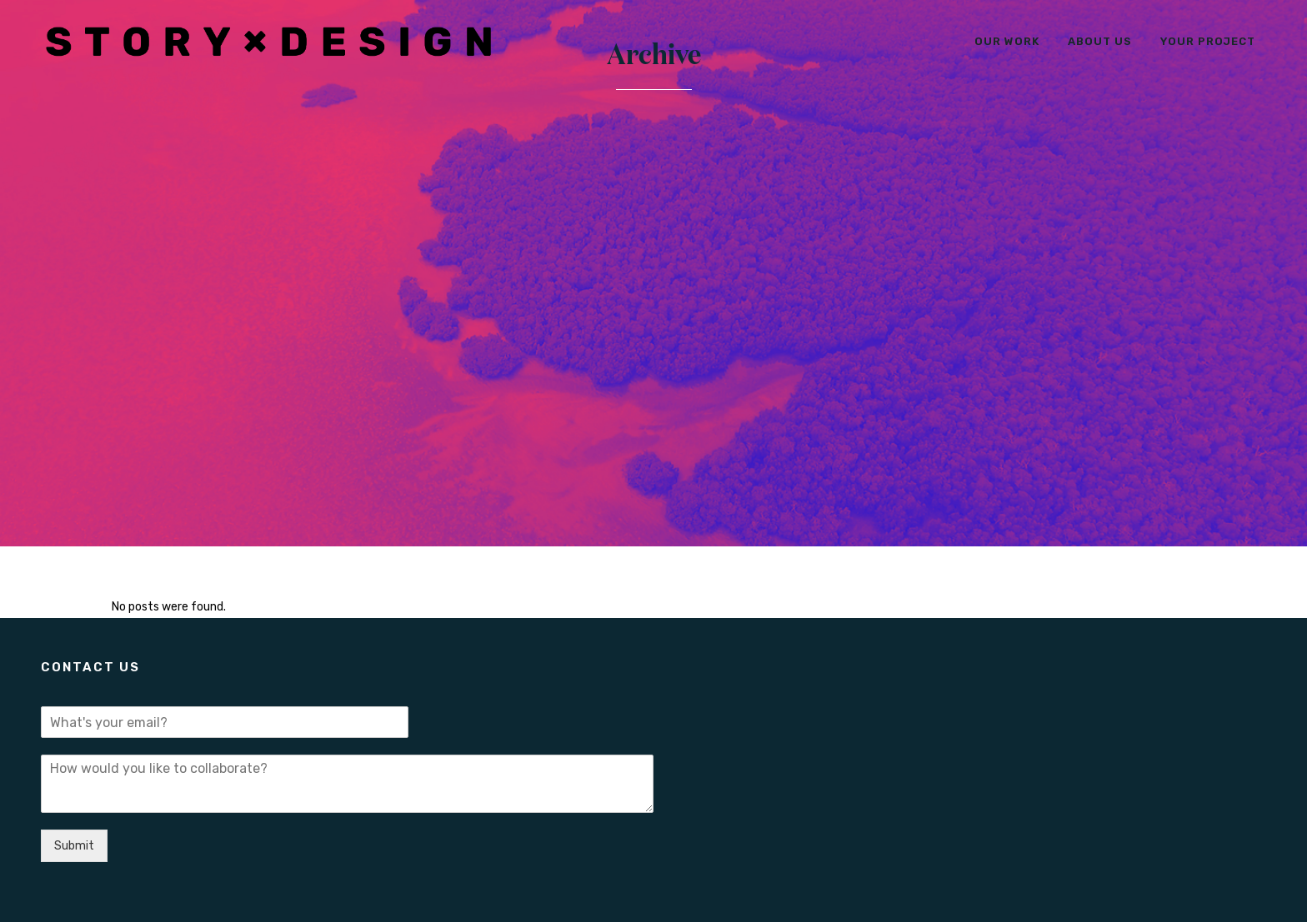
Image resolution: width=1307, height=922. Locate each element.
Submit (74, 846)
